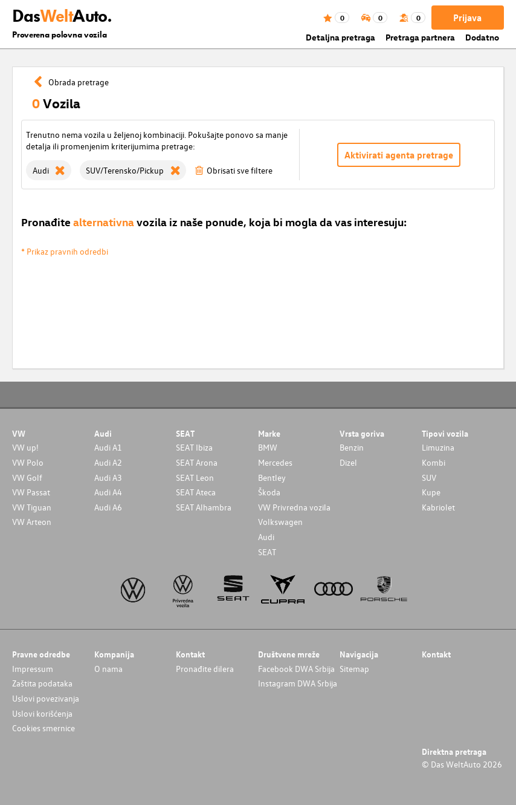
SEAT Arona (197, 462)
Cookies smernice (43, 728)
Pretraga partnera (420, 37)
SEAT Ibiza (194, 447)
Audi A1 (108, 447)
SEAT (267, 552)
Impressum (32, 668)
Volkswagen (280, 521)
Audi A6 (108, 507)
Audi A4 (108, 492)
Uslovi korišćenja (42, 713)
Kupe (431, 492)
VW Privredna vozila (294, 507)
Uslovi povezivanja (45, 698)
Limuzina (438, 447)
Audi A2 (108, 462)
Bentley (272, 477)
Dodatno (482, 37)
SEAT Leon (195, 477)
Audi (266, 537)
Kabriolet (438, 507)
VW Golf (27, 477)
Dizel (348, 462)
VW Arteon (31, 521)
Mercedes (275, 462)
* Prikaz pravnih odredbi (64, 251)
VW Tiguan (31, 507)
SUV (429, 477)
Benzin (352, 447)
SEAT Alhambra (203, 507)
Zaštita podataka (42, 683)
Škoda (269, 492)
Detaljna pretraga (340, 37)
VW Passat (31, 492)
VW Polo (28, 462)
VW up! (25, 447)
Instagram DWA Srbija (297, 683)
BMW (267, 447)
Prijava (467, 17)
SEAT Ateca (196, 492)
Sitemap (354, 668)
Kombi (433, 462)
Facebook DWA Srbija (296, 668)
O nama (108, 668)
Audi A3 (108, 477)
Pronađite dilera (205, 668)
